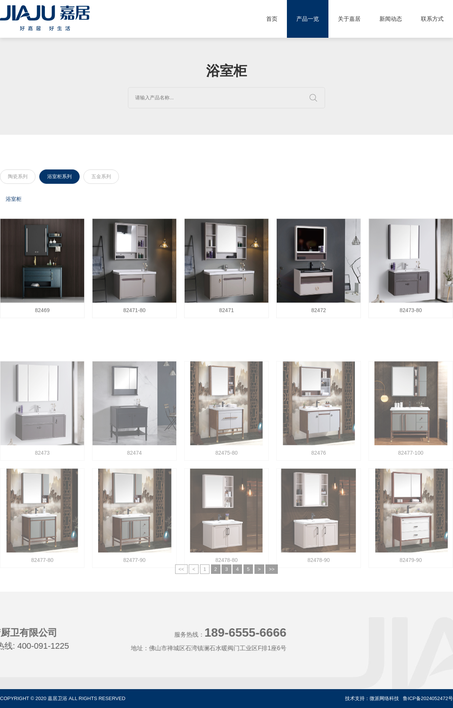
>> (271, 575)
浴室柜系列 (59, 178)
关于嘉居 (349, 18)
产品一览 (307, 19)
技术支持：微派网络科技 (372, 698)
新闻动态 (390, 18)
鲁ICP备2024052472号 (428, 698)
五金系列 (101, 178)
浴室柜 (14, 200)
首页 (271, 18)
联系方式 (432, 18)
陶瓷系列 (18, 178)
